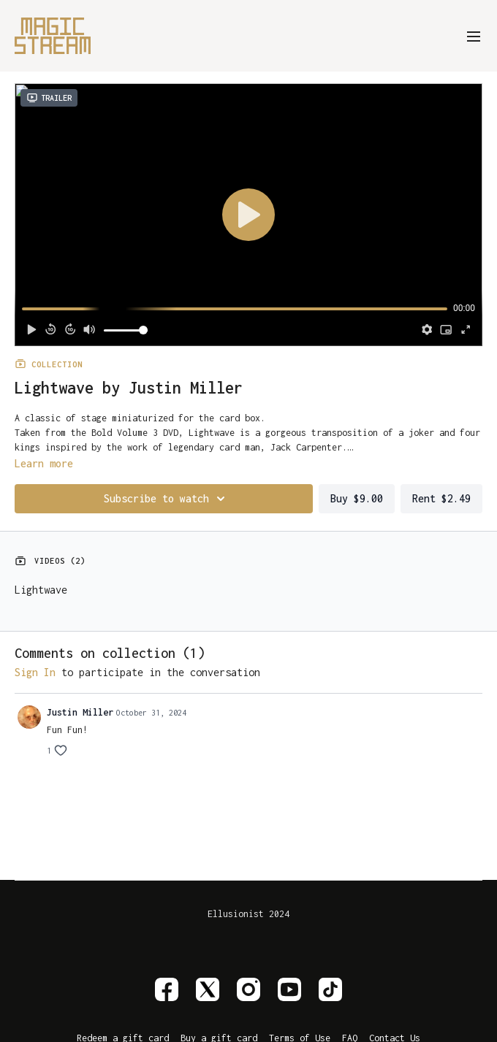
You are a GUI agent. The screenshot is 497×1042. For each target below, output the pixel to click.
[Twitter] (207, 989)
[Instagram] (248, 989)
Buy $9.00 (356, 498)
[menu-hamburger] (473, 35)
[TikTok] (330, 989)
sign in (35, 672)
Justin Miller (80, 712)
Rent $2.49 (441, 498)
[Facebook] (166, 989)
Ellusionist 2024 (248, 914)
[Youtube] (289, 989)
